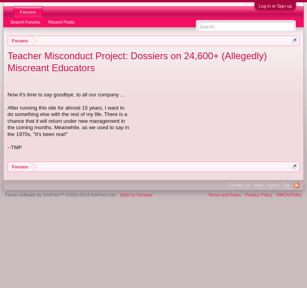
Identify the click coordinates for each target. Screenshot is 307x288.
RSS (296, 185)
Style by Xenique (136, 194)
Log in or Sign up (275, 6)
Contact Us (239, 184)
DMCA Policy (289, 194)
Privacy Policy (258, 194)
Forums (28, 12)
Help (258, 184)
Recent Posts (61, 22)
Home (273, 184)
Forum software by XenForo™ (60, 194)
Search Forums (25, 22)
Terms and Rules (224, 194)
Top (286, 184)
